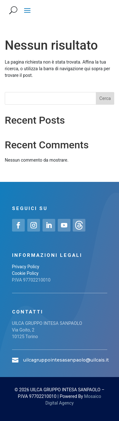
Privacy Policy (25, 266)
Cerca (105, 98)
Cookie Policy (25, 273)
